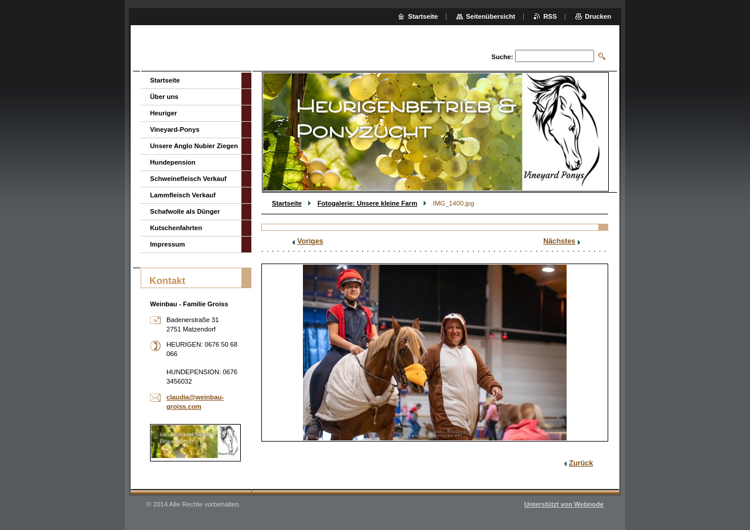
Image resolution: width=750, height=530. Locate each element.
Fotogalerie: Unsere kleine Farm (367, 203)
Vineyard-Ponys (174, 129)
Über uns (164, 96)
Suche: (502, 56)
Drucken (598, 16)
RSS (550, 16)
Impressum (167, 244)
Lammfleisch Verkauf (183, 195)
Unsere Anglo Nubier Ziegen (194, 145)
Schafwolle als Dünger (185, 211)
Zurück (581, 463)
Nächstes (559, 241)
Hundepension (173, 162)
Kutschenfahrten (176, 227)
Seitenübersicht (490, 16)
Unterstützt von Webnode (564, 504)
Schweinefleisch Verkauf (188, 178)
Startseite (287, 203)
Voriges (310, 241)
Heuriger (163, 113)
